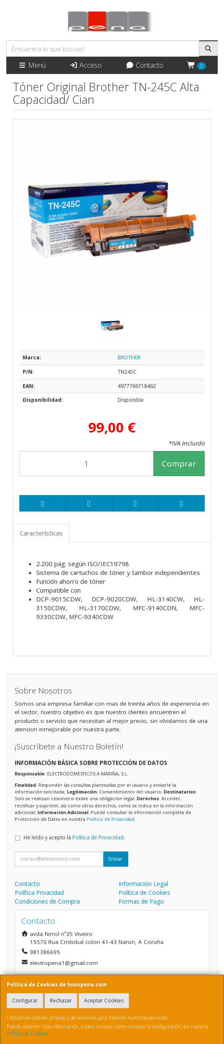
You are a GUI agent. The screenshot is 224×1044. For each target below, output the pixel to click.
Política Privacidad (39, 892)
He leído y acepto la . (74, 837)
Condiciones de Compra (47, 901)
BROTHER (129, 357)
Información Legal (143, 884)
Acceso (85, 65)
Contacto (144, 65)
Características (41, 533)
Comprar (179, 463)
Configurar (25, 1000)
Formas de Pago (141, 901)
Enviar (115, 858)
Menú (32, 65)
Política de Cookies (27, 1033)
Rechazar (61, 1000)
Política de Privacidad (110, 819)
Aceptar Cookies (104, 1000)
